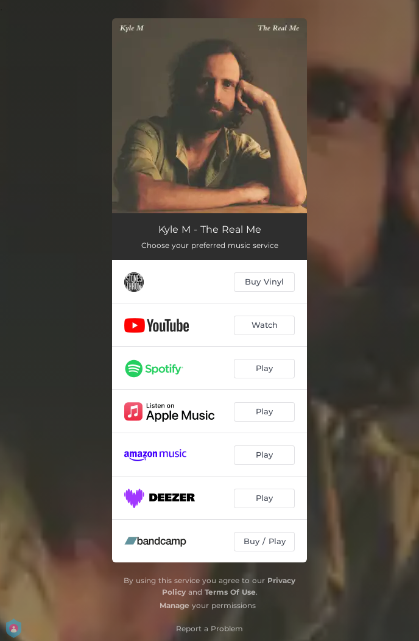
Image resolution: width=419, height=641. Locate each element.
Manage (174, 605)
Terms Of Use (230, 592)
